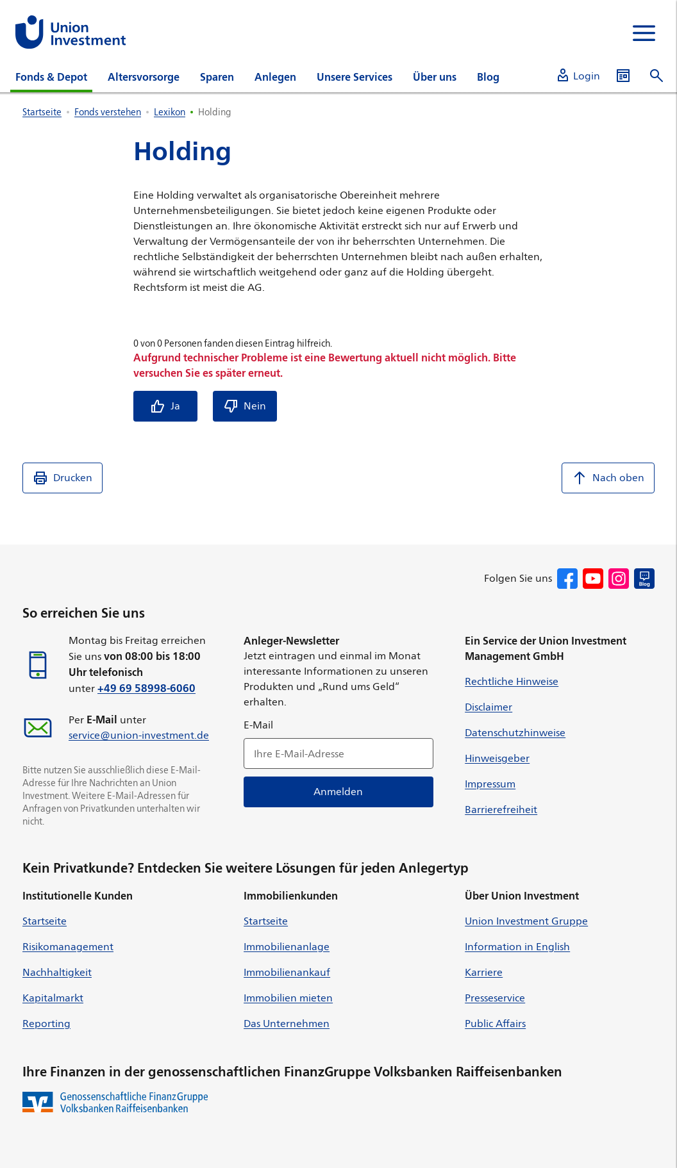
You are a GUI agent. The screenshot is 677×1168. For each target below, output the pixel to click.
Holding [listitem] (214, 112)
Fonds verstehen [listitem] (107, 112)
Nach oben (608, 478)
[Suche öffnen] (656, 76)
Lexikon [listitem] (169, 112)
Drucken (62, 478)
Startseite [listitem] (42, 112)
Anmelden (339, 792)
